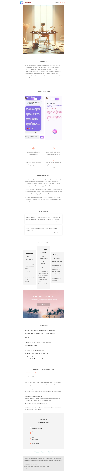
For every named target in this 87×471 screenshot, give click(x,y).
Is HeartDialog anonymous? (30, 372)
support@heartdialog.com (37, 428)
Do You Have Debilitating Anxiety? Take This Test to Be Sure (36, 353)
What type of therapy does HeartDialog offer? (33, 396)
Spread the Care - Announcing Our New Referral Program (36, 339)
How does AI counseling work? (31, 380)
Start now (63, 2)
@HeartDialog (35, 439)
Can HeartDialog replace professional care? (33, 389)
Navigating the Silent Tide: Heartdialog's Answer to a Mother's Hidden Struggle (40, 333)
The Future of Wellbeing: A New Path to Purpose (34, 350)
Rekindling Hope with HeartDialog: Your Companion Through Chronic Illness (40, 330)
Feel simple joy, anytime (43, 41)
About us (26, 468)
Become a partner (35, 443)
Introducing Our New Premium (31, 345)
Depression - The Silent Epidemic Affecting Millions (35, 358)
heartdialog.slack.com (36, 433)
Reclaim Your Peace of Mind (30, 327)
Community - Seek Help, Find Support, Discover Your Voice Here (37, 348)
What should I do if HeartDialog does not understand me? (36, 403)
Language (57, 2)
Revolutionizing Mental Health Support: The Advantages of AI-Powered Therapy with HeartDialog (41, 336)
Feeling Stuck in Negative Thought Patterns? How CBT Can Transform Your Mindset (41, 356)
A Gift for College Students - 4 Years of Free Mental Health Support (38, 342)
